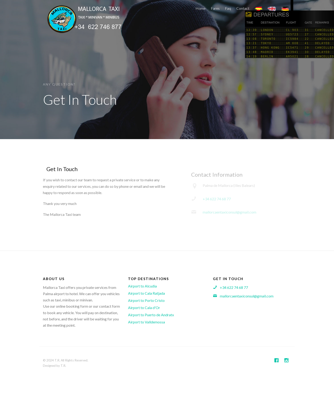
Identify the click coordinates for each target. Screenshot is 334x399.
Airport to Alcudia (142, 286)
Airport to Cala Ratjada (146, 293)
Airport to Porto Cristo (146, 300)
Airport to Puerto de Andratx (151, 315)
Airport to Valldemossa (146, 322)
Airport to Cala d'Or (144, 307)
